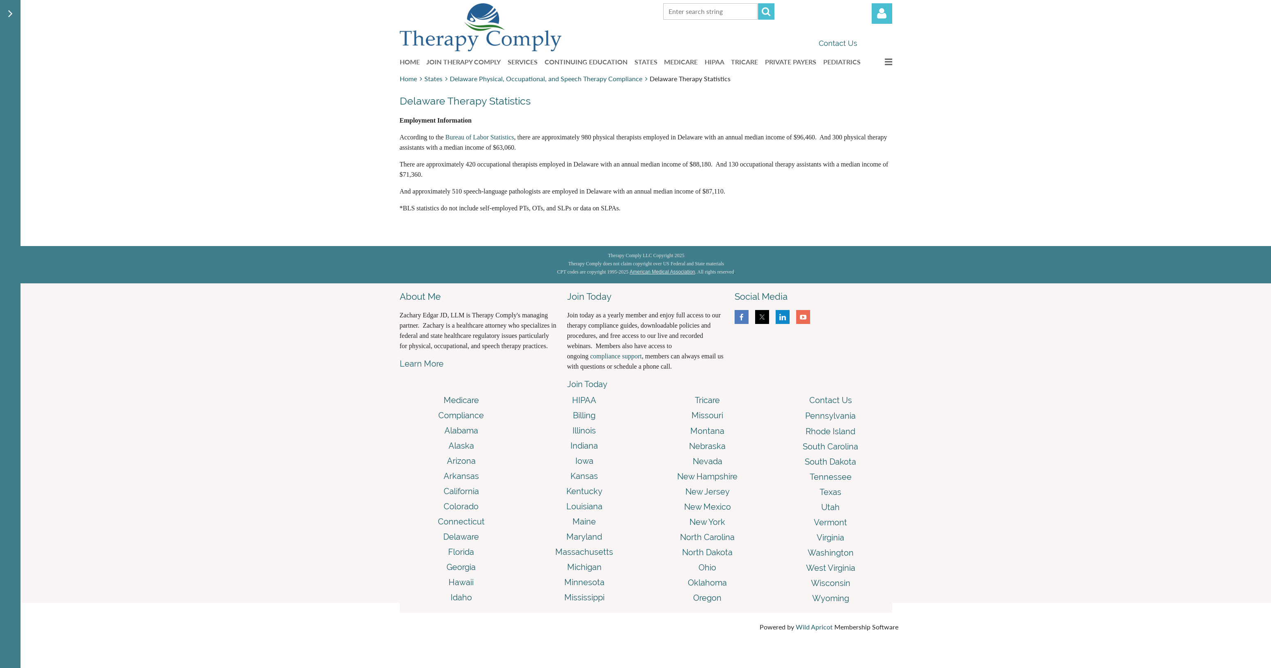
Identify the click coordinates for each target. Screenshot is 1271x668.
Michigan (584, 567)
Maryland (584, 537)
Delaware (461, 537)
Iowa (584, 461)
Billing (584, 415)
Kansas (584, 476)
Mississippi (584, 597)
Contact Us (838, 43)
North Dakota (707, 552)
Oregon (707, 598)
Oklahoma (707, 583)
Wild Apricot (814, 627)
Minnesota (584, 582)
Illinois (584, 430)
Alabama (461, 430)
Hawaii (461, 582)
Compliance (461, 415)
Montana (707, 431)
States (433, 78)
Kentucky (584, 491)
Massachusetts (584, 552)
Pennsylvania (830, 416)
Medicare (461, 400)
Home (408, 78)
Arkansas (461, 476)
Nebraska (707, 446)
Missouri (707, 415)
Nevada (707, 461)
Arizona (461, 461)
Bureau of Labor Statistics (479, 137)
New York (707, 522)
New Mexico (707, 507)
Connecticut (461, 522)
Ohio (707, 567)
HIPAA (584, 400)
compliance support (616, 356)
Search (766, 11)
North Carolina (707, 537)
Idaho (461, 597)
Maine (584, 522)
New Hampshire (707, 476)
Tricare (707, 400)
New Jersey (707, 492)
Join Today (587, 384)
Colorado (461, 506)
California (461, 491)
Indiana (584, 446)
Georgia (461, 567)
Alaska (461, 446)
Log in (882, 13)
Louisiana (584, 506)
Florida (461, 552)
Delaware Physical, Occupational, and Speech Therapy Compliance (546, 78)
